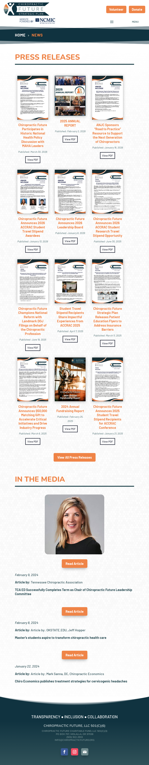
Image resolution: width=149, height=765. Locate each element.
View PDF (32, 159)
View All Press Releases (74, 457)
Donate (137, 9)
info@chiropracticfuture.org (74, 740)
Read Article (75, 564)
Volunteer (116, 9)
